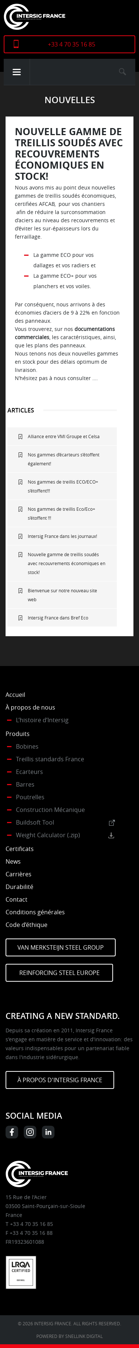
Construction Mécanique (50, 810)
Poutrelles (30, 797)
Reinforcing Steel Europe (59, 973)
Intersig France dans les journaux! (62, 536)
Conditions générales (35, 912)
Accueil (15, 695)
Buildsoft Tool (35, 822)
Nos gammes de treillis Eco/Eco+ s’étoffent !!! (61, 513)
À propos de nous (30, 707)
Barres (25, 784)
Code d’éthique (26, 925)
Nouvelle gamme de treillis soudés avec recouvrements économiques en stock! (66, 563)
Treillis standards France (50, 759)
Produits (18, 734)
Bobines (27, 746)
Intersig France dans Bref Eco (58, 618)
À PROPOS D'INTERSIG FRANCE (59, 1080)
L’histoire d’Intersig (42, 720)
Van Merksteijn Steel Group (60, 947)
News (13, 861)
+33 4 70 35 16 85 (71, 44)
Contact (16, 899)
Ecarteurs (29, 772)
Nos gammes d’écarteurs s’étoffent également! (63, 459)
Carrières (19, 874)
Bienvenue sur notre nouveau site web (62, 594)
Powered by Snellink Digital (69, 1336)
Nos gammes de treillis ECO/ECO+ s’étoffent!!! (63, 486)
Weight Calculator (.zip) (48, 835)
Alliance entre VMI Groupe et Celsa (64, 436)
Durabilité (19, 887)
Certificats (20, 849)
